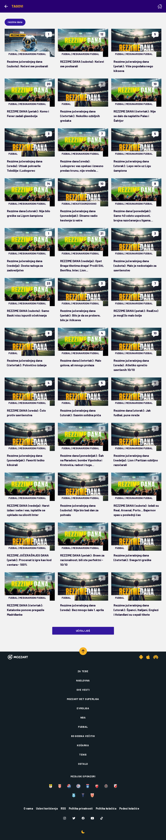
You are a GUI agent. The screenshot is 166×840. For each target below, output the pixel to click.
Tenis (83, 754)
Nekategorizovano (84, 203)
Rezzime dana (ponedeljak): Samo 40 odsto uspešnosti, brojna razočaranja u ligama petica (132, 216)
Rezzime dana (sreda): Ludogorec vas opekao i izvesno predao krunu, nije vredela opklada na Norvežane (81, 166)
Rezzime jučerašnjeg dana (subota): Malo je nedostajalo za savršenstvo (135, 265)
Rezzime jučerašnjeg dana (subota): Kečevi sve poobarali (27, 64)
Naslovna (83, 680)
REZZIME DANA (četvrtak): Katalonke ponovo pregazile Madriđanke (25, 609)
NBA (83, 717)
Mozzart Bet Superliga (83, 699)
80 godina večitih (83, 736)
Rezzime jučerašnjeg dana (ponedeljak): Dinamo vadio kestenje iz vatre (79, 215)
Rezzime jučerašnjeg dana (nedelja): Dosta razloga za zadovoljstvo (25, 265)
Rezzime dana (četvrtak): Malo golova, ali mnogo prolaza (80, 363)
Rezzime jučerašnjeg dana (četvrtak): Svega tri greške (132, 557)
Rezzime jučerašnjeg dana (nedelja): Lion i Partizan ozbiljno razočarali (136, 460)
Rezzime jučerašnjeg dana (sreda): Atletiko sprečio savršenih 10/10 (131, 365)
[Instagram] (65, 818)
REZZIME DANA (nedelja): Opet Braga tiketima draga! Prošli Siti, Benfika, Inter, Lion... (82, 265)
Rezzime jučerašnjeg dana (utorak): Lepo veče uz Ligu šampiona (132, 165)
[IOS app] (148, 657)
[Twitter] (74, 818)
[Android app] (141, 657)
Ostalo (83, 763)
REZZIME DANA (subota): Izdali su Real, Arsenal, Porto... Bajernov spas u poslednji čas (136, 510)
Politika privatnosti (81, 808)
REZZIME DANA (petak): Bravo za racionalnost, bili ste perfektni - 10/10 (82, 559)
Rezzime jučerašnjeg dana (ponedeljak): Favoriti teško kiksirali (26, 460)
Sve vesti (83, 689)
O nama (28, 808)
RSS (63, 808)
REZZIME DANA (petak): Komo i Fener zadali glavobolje (28, 113)
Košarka (83, 745)
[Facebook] (83, 818)
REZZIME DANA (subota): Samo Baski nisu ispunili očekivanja (28, 313)
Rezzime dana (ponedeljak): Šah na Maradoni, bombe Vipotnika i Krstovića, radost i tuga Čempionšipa (82, 460)
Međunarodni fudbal (32, 54)
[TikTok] (102, 818)
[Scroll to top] (83, 651)
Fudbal (13, 54)
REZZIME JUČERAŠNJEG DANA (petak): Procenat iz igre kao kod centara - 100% (29, 559)
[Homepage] (160, 6)
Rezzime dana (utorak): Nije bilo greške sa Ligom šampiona (28, 213)
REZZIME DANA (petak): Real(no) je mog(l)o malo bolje (136, 313)
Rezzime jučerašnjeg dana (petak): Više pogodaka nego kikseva (133, 66)
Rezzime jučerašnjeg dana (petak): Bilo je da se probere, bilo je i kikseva (80, 315)
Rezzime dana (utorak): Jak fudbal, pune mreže (132, 413)
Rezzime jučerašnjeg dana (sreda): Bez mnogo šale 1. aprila (82, 607)
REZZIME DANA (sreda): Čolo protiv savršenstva (26, 413)
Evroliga (83, 708)
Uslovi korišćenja (47, 808)
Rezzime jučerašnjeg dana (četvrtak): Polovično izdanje (27, 363)
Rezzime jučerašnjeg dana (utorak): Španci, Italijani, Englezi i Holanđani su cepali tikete (136, 609)
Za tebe (83, 671)
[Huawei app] (155, 657)
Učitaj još (83, 630)
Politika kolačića (106, 808)
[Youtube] (92, 818)
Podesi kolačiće (129, 808)
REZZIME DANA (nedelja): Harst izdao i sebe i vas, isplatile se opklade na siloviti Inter (28, 510)
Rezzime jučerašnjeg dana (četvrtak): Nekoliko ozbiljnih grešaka (80, 115)
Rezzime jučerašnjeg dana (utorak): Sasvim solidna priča (80, 413)
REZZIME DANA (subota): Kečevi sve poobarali (82, 64)
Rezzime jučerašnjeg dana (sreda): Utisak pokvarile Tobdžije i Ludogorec (24, 165)
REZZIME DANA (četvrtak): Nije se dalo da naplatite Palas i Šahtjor (135, 115)
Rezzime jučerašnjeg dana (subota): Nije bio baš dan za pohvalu (79, 510)
